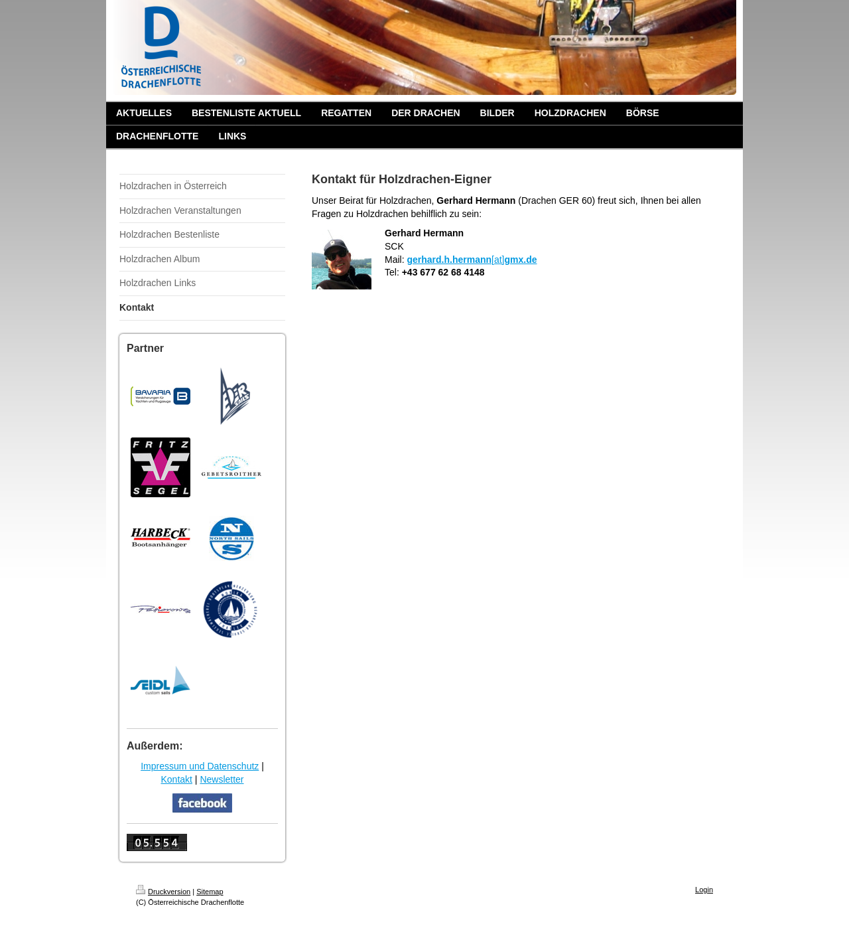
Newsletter (221, 779)
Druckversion (163, 892)
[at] (497, 259)
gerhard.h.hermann (449, 259)
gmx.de (521, 259)
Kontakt (176, 779)
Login (704, 890)
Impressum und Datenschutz (200, 766)
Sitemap (209, 892)
